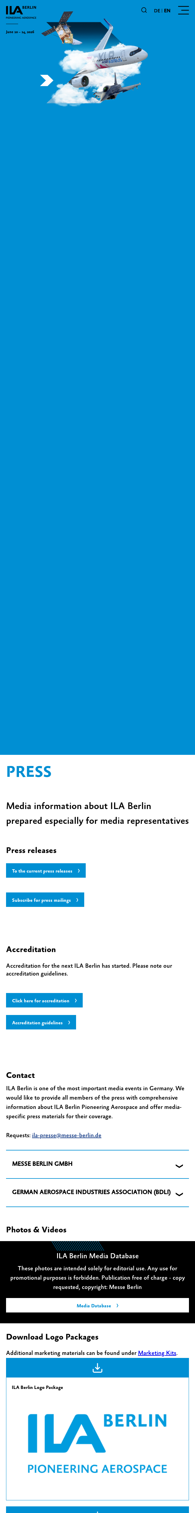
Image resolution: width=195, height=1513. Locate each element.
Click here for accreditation (40, 1001)
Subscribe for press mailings (41, 900)
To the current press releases (42, 871)
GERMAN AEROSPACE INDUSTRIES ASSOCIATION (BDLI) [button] (91, 1192)
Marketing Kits (157, 1353)
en (167, 11)
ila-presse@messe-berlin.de (66, 1135)
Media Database (94, 1306)
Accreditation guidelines (37, 1023)
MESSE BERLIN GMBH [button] (42, 1164)
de (157, 11)
